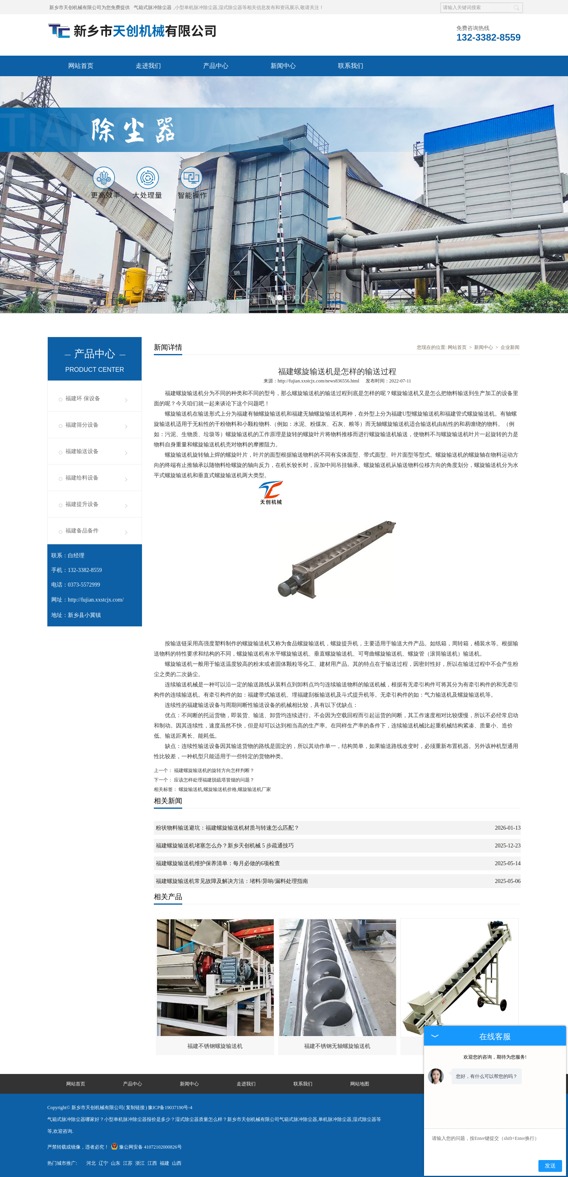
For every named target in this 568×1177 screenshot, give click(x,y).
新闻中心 (283, 65)
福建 (164, 1163)
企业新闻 (510, 347)
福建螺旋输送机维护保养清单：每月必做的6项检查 (218, 863)
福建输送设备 (82, 451)
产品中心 (215, 65)
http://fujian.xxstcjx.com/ (96, 600)
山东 (115, 1163)
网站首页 (80, 65)
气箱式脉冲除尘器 (153, 7)
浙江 (140, 1163)
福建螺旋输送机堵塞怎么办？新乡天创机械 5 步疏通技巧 (225, 846)
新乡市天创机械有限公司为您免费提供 (89, 7)
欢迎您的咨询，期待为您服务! (495, 1057)
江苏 (128, 1163)
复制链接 (135, 1107)
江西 (152, 1163)
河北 (91, 1163)
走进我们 (148, 65)
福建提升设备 (82, 504)
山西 (176, 1163)
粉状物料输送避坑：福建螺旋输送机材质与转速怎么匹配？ (227, 828)
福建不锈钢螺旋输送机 (215, 1046)
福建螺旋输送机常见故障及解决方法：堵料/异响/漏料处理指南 (232, 881)
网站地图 (359, 1084)
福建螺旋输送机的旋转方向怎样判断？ (213, 770)
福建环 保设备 (82, 398)
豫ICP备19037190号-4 (170, 1107)
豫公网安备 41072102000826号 (146, 1147)
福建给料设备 (82, 478)
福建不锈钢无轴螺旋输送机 (337, 1046)
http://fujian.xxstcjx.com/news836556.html (318, 381)
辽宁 (103, 1163)
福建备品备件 (82, 531)
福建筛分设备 (82, 425)
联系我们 (350, 65)
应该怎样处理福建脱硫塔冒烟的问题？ (213, 780)
